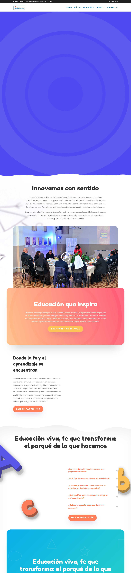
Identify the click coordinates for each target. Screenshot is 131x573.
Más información (82, 416)
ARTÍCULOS (77, 8)
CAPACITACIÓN (87, 8)
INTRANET (100, 8)
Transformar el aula (65, 227)
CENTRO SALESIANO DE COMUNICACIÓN (29, 570)
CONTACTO (110, 8)
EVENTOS (69, 8)
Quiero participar (28, 307)
